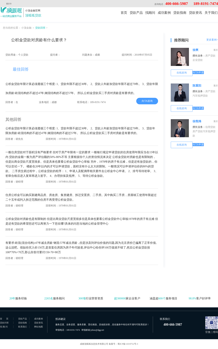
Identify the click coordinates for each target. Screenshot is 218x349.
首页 (124, 12)
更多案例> (212, 39)
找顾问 (150, 12)
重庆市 (10, 4)
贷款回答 (40, 27)
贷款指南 (179, 12)
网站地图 (38, 326)
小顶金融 (26, 27)
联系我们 (22, 326)
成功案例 (164, 12)
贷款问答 (4, 322)
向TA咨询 (147, 101)
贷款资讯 (195, 12)
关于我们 (211, 12)
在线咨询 (182, 72)
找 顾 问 (4, 326)
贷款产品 (136, 12)
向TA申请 (198, 72)
